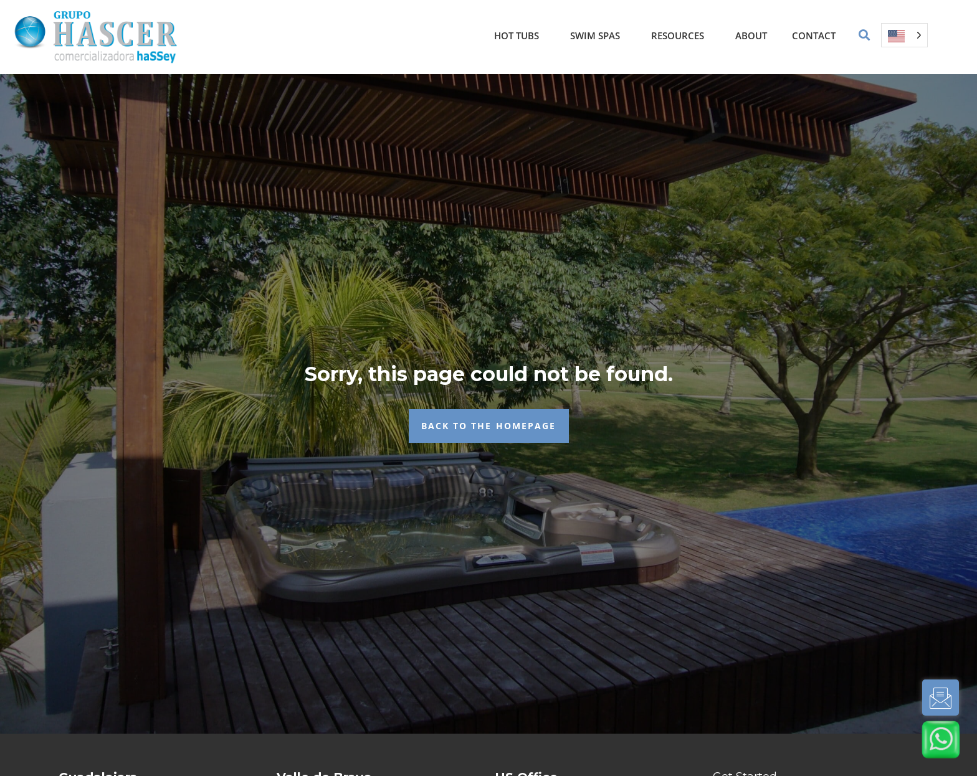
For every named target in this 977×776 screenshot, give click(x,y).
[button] (864, 35)
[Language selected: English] (904, 35)
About (751, 35)
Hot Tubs (519, 35)
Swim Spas (598, 35)
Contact (814, 35)
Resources (680, 35)
